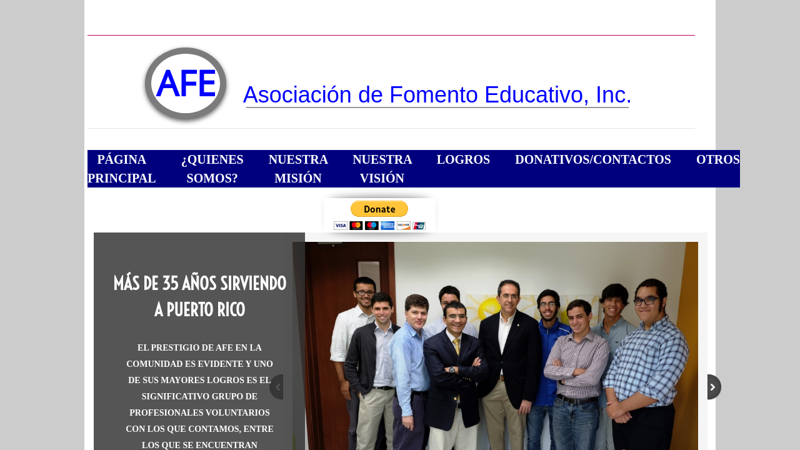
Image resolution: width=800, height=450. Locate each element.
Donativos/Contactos (593, 159)
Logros (464, 159)
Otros (718, 159)
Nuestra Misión (299, 168)
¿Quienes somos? (212, 168)
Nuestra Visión (382, 168)
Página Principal (122, 168)
